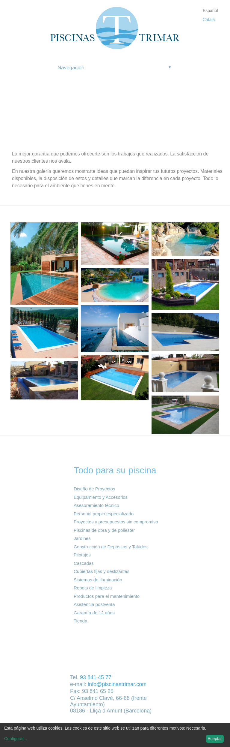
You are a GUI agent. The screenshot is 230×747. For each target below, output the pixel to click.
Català (209, 19)
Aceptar (215, 738)
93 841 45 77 (95, 677)
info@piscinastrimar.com (117, 684)
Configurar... (15, 738)
